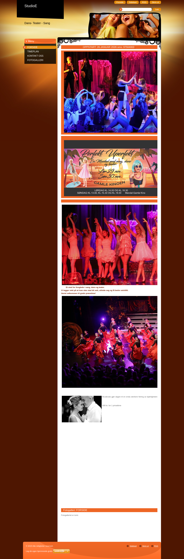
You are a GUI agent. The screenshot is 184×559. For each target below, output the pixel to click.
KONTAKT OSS (35, 56)
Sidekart (133, 546)
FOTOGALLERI (35, 60)
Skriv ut (145, 546)
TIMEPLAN (33, 51)
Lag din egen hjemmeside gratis (39, 551)
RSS (156, 546)
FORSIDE (32, 47)
